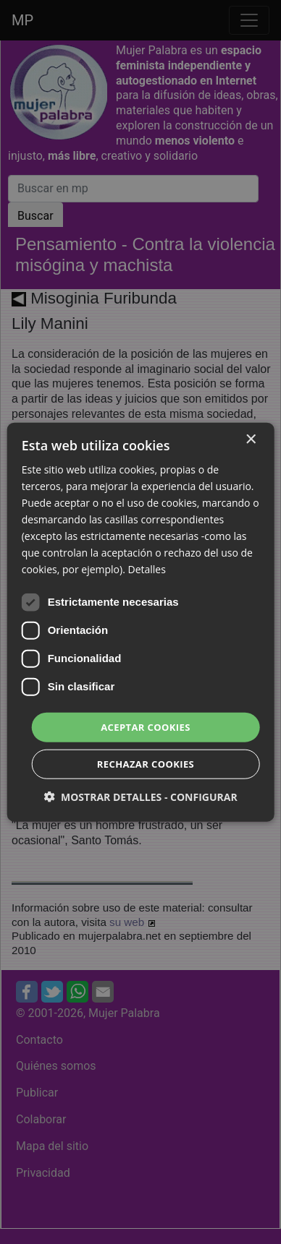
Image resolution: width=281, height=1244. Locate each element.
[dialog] (140, 622)
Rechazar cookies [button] (145, 764)
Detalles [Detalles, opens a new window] (146, 569)
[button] (140, 797)
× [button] (250, 439)
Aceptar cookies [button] (145, 726)
